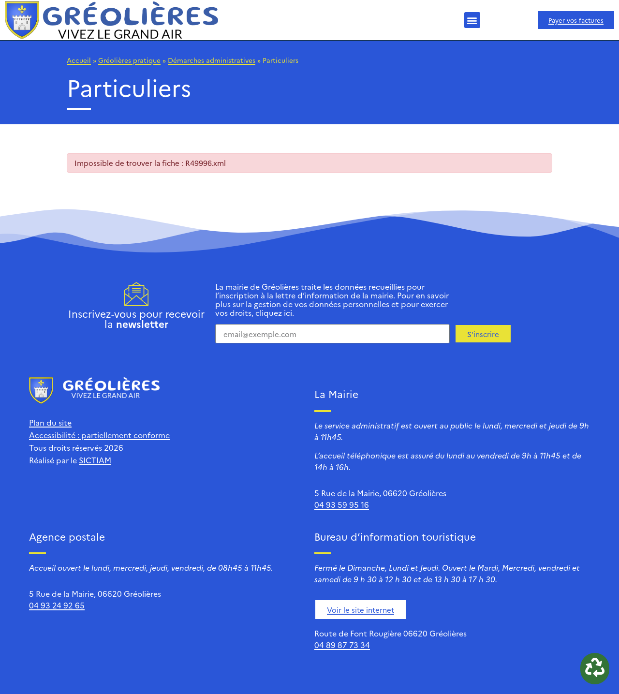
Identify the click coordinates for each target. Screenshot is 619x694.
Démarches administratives (211, 60)
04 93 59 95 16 (341, 504)
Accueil (79, 60)
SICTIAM (95, 460)
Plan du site (50, 422)
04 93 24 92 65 (57, 605)
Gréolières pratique (129, 60)
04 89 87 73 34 (342, 644)
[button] (472, 20)
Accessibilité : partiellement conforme (99, 434)
